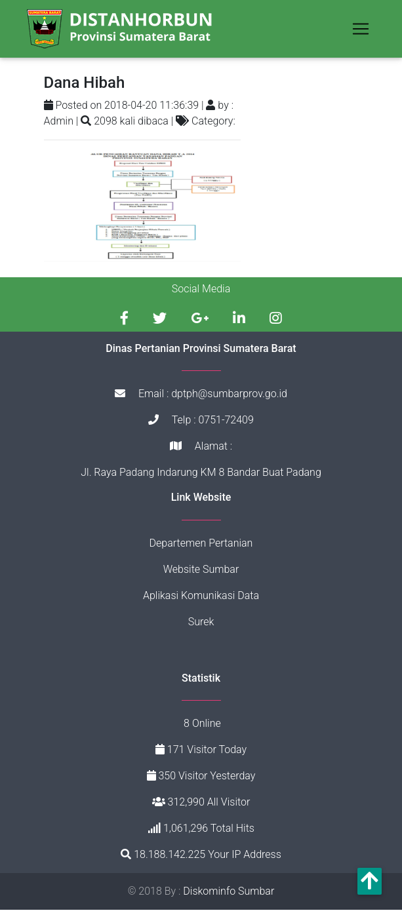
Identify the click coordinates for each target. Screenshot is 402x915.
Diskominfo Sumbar (228, 896)
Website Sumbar (201, 574)
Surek (201, 626)
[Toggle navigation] (360, 31)
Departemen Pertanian (201, 547)
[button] (369, 881)
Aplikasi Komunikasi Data (201, 600)
